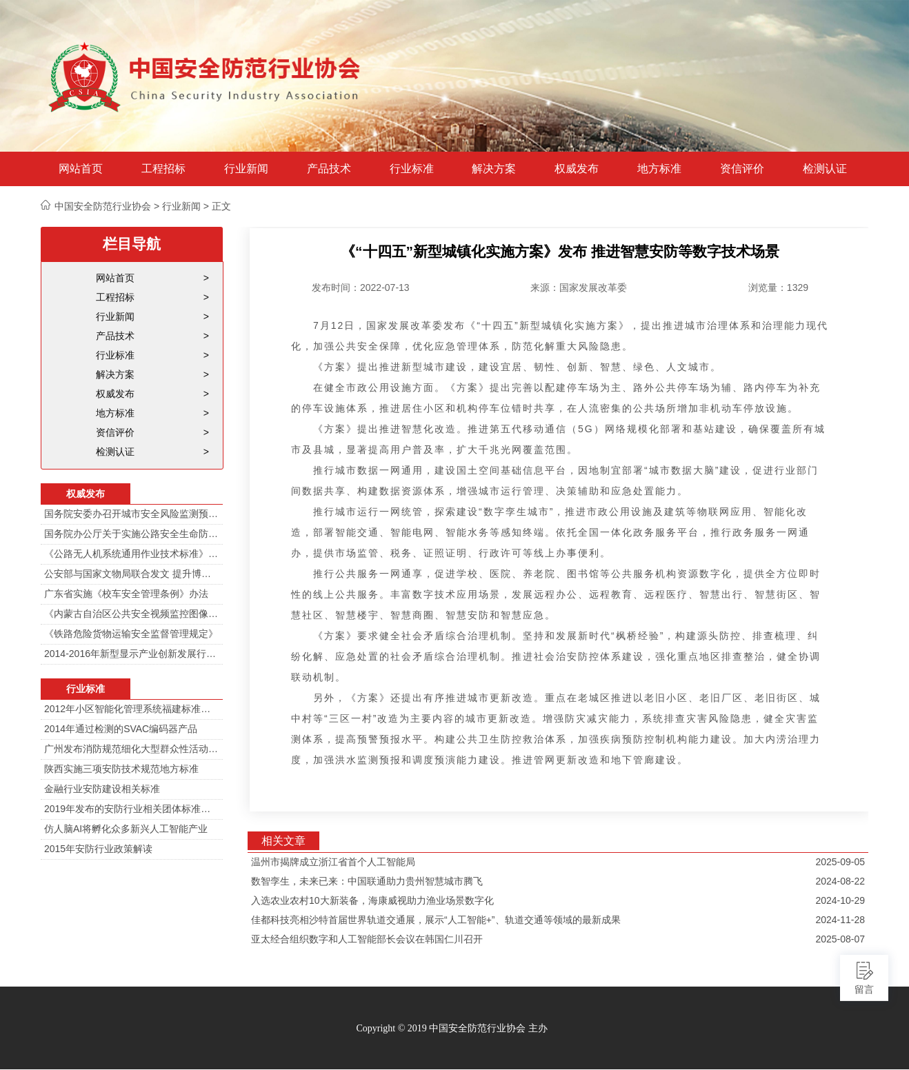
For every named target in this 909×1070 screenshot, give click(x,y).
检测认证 (825, 168)
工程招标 (163, 168)
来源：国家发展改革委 (578, 287)
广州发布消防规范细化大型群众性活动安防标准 (131, 748)
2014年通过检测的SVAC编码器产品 (120, 728)
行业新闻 (246, 168)
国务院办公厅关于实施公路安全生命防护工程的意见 (131, 533)
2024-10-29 (840, 900)
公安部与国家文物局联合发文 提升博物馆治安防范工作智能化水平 (131, 573)
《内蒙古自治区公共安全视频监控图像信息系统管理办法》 (131, 613)
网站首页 (81, 168)
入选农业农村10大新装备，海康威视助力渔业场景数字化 (372, 900)
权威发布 (577, 168)
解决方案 (494, 168)
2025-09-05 (840, 861)
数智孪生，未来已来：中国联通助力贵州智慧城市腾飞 (367, 881)
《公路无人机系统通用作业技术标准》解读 (131, 553)
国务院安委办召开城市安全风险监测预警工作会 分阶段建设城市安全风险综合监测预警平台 (131, 513)
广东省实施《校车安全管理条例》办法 (126, 593)
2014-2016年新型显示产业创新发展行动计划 (131, 653)
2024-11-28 (840, 919)
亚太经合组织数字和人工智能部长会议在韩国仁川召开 (367, 939)
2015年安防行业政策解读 (98, 848)
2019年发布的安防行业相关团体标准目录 (131, 808)
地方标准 (659, 168)
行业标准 (412, 168)
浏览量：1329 (778, 287)
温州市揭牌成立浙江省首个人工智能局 (333, 861)
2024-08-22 (840, 881)
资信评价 (742, 168)
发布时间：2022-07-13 (361, 287)
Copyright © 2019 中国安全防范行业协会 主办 (451, 1028)
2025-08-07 (840, 939)
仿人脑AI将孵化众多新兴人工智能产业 (126, 828)
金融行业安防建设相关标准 (102, 788)
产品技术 (329, 168)
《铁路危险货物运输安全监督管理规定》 (131, 633)
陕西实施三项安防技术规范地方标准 (121, 768)
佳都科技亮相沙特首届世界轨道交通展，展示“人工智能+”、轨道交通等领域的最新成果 (436, 919)
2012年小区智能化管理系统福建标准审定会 (131, 708)
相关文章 (283, 841)
